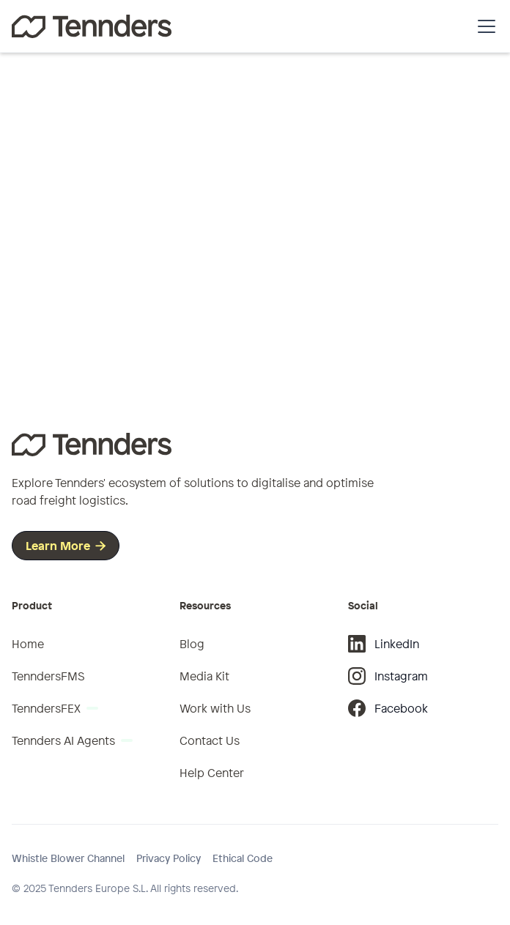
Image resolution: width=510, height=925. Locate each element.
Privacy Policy (168, 858)
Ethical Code (242, 858)
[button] (483, 26)
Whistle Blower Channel (68, 858)
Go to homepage (249, 313)
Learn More (66, 546)
